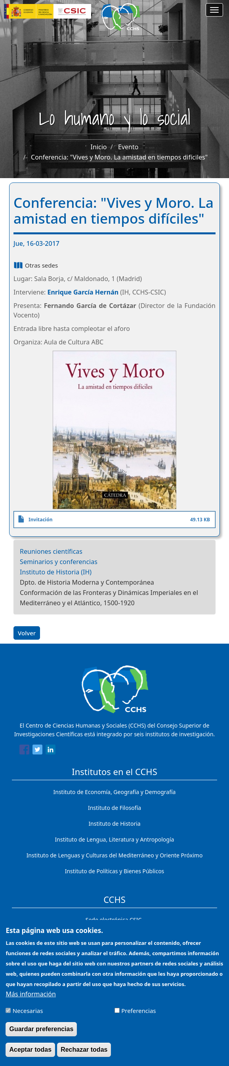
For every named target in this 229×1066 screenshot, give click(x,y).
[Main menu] (214, 10)
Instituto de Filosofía (114, 807)
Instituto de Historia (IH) (56, 572)
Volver (27, 633)
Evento (128, 147)
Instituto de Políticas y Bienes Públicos (114, 871)
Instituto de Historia (114, 823)
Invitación (40, 519)
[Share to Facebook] (24, 751)
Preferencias (138, 1011)
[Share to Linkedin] (50, 751)
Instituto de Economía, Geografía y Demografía (114, 792)
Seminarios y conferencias (58, 561)
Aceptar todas (30, 1049)
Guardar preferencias (41, 1029)
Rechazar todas (84, 1049)
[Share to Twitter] (37, 751)
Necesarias (28, 1011)
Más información (30, 994)
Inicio (99, 147)
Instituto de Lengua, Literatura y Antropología (114, 839)
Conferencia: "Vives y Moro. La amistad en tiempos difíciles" (119, 157)
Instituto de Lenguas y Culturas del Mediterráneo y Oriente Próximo (115, 855)
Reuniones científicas (51, 551)
